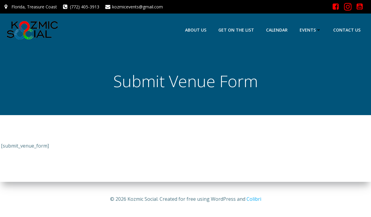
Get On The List (236, 30)
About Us (195, 30)
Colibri (254, 199)
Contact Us (347, 30)
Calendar (277, 30)
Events (310, 30)
